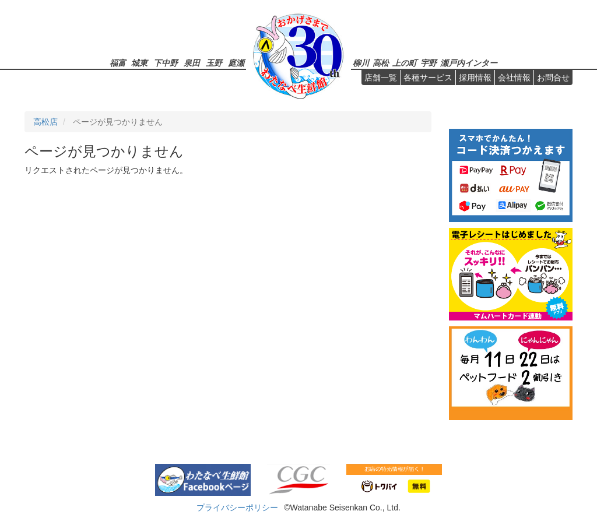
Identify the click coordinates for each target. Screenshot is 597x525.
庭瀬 (236, 62)
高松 (381, 62)
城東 (139, 62)
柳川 (361, 62)
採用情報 (475, 77)
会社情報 (514, 77)
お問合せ (553, 77)
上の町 (404, 62)
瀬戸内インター (468, 62)
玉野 (214, 62)
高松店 (45, 121)
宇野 (428, 62)
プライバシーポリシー (237, 507)
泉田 (192, 62)
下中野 (165, 62)
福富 (118, 62)
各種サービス (427, 77)
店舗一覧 (380, 77)
